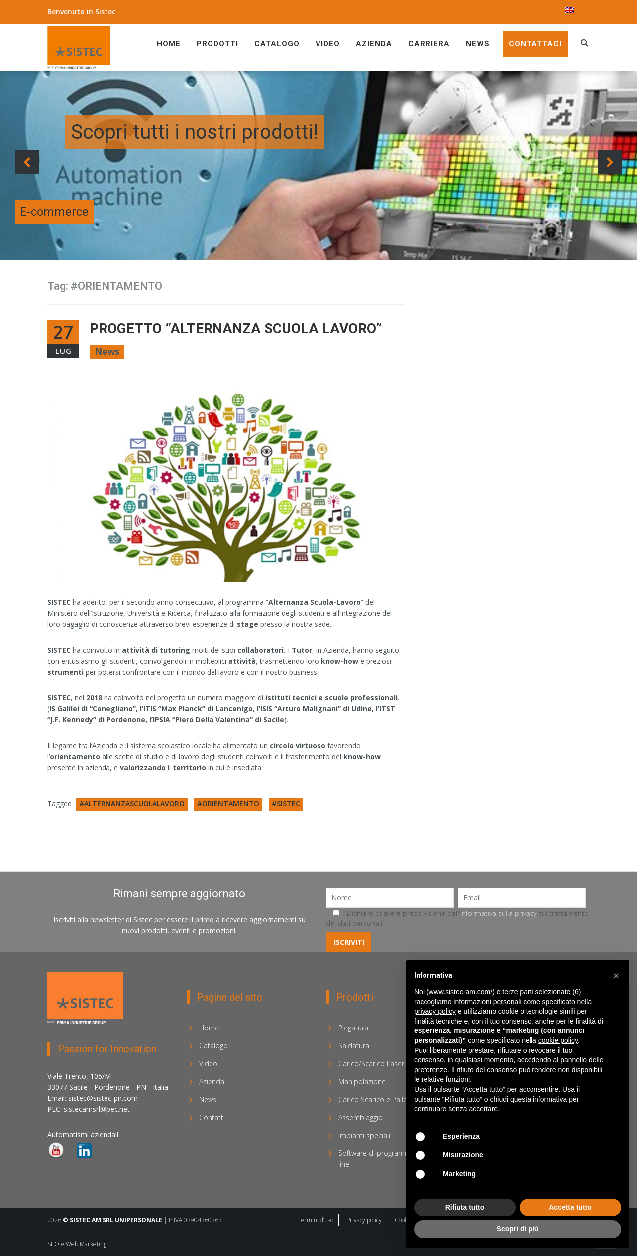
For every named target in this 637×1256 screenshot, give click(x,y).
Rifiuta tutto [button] (465, 1207)
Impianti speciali (364, 1135)
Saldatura (353, 1045)
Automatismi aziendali (82, 1134)
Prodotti (217, 43)
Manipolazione (362, 1081)
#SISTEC (286, 803)
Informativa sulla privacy (498, 913)
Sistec (105, 11)
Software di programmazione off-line (391, 1158)
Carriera (429, 43)
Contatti (212, 1117)
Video (328, 43)
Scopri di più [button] (518, 1229)
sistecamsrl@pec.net (97, 1109)
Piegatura (353, 1027)
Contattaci (535, 43)
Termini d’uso (315, 1220)
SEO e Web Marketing (76, 1244)
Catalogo (277, 43)
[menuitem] (569, 10)
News (478, 43)
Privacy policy (364, 1220)
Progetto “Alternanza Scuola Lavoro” (236, 328)
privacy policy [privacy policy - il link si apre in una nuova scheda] (435, 1011)
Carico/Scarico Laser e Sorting (386, 1063)
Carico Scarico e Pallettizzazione (390, 1099)
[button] (616, 976)
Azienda (374, 43)
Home (169, 43)
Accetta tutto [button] (570, 1207)
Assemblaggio (360, 1117)
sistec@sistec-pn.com (103, 1098)
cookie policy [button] (558, 1040)
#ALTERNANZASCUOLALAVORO (132, 803)
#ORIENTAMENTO (228, 803)
